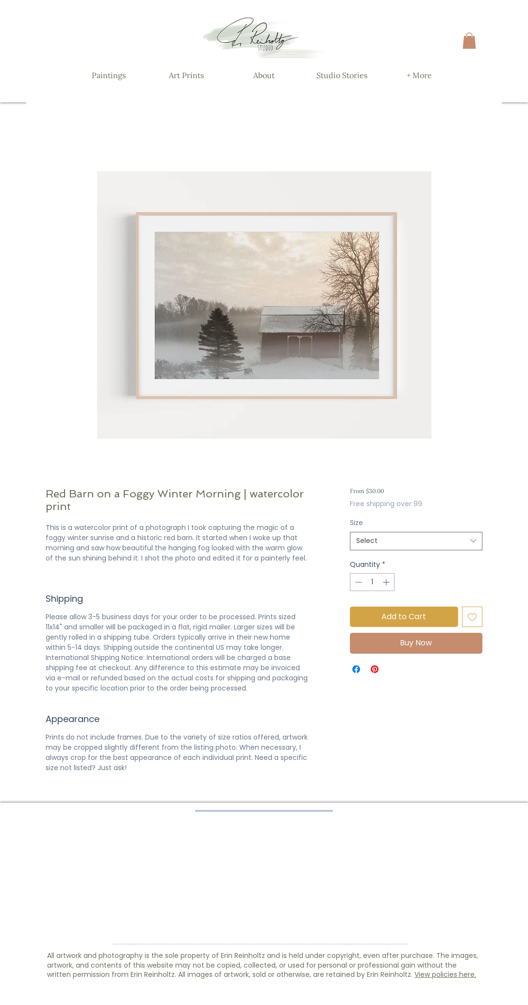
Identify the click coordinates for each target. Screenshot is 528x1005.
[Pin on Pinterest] (374, 669)
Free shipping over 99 (386, 504)
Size (356, 522)
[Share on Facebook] (356, 669)
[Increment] (387, 582)
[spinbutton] (372, 582)
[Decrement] (357, 582)
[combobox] (416, 541)
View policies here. (445, 974)
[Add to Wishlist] (472, 617)
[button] (469, 41)
